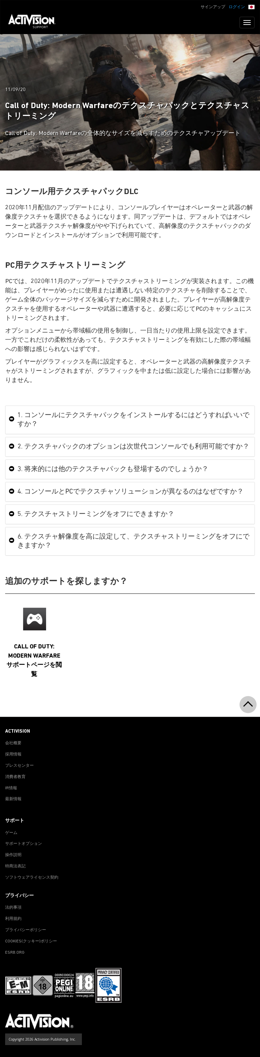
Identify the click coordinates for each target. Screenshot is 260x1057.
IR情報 (11, 788)
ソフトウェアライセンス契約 (31, 878)
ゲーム (11, 833)
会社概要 (13, 743)
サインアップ (213, 7)
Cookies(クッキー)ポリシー (31, 941)
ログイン (237, 7)
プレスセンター (19, 766)
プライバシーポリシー (25, 930)
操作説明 (13, 855)
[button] (251, 6)
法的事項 (13, 908)
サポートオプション (23, 844)
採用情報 (13, 754)
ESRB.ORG (15, 953)
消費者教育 (15, 777)
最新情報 (13, 799)
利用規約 (13, 919)
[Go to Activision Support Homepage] (35, 22)
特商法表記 (15, 866)
